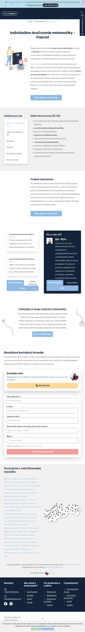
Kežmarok (32, 493)
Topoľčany (8, 542)
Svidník (30, 539)
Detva (26, 486)
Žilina (6, 556)
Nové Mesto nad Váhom (14, 514)
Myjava (38, 507)
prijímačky (12, 2)
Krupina (23, 496)
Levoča (33, 500)
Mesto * (10, 436)
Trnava (33, 542)
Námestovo (10, 510)
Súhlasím (36, 629)
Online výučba (12, 160)
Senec (19, 532)
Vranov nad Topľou (11, 549)
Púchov (16, 525)
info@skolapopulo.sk (54, 567)
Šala (14, 532)
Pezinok (18, 518)
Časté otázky (32, 592)
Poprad (7, 521)
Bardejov (23, 482)
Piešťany (26, 518)
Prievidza (8, 525)
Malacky (32, 503)
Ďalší (62, 288)
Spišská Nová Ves (26, 535)
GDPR (69, 602)
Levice (25, 500)
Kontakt (30, 595)
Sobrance (14, 535)
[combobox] (42, 440)
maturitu (22, 2)
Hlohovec (8, 493)
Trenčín (26, 542)
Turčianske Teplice (11, 546)
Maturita (10, 141)
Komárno (8, 496)
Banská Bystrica (31, 479)
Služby (29, 599)
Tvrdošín (24, 546)
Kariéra (70, 605)
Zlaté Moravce (25, 553)
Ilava (25, 493)
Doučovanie (40, 21)
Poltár (34, 518)
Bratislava (32, 482)
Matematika (52, 21)
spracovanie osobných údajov (31, 446)
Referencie (51, 592)
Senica (26, 532)
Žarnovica (25, 549)
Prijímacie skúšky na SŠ (15, 133)
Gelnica (31, 489)
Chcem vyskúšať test (42, 334)
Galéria (50, 605)
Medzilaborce (16, 507)
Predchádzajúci (54, 283)
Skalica (34, 532)
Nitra (19, 510)
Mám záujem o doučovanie (46, 98)
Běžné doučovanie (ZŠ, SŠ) (16, 124)
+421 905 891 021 (82, 24)
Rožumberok (34, 528)
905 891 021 (42, 386)
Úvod (30, 21)
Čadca (20, 486)
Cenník (30, 602)
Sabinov (7, 532)
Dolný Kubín (36, 486)
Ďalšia (22, 288)
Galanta (23, 489)
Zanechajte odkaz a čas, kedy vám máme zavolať (27, 426)
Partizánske (9, 518)
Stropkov (21, 539)
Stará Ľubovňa (10, 539)
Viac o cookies (48, 629)
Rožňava (23, 528)
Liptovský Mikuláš (11, 503)
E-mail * (10, 407)
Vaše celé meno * (14, 397)
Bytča (13, 486)
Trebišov (17, 542)
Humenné (17, 493)
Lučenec (23, 503)
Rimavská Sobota (11, 528)
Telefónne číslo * (13, 416)
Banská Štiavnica (11, 482)
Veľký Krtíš (33, 546)
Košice (16, 496)
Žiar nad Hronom (11, 553)
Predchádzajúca (15, 283)
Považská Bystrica (19, 521)
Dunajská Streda (12, 489)
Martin (6, 507)
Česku (50, 573)
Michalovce (28, 507)
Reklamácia (52, 595)
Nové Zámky (30, 514)
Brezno (7, 486)
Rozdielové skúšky (14, 154)
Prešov (31, 521)
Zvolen (35, 553)
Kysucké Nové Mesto (12, 500)
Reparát (10, 147)
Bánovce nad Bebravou (13, 479)
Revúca (24, 525)
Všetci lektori (72, 283)
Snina (6, 535)
